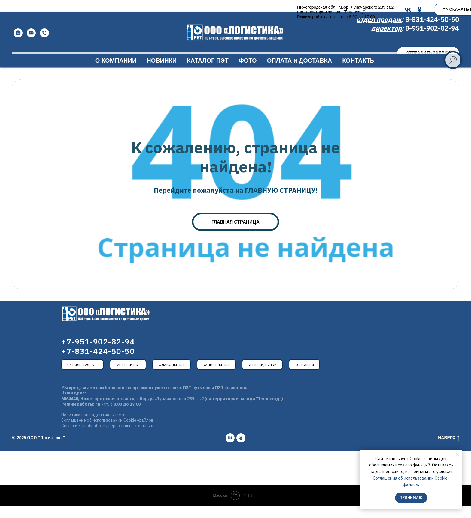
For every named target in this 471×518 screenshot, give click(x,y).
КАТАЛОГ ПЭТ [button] (208, 72)
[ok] (240, 449)
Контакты (304, 376)
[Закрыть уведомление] (457, 454)
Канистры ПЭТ (216, 376)
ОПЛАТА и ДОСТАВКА (299, 72)
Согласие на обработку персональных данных (107, 437)
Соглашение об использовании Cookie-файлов (107, 432)
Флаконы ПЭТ (171, 376)
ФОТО (248, 72)
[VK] (235, 9)
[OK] (247, 9)
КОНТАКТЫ (359, 72)
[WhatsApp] (18, 44)
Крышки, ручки (262, 376)
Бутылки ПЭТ (128, 376)
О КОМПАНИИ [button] (116, 72)
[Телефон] (44, 44)
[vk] (230, 449)
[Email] (31, 44)
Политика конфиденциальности (93, 427)
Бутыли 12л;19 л (82, 376)
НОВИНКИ (162, 72)
